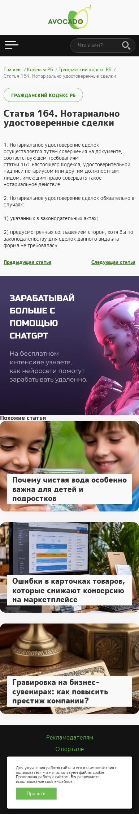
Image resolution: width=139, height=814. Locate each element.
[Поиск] (126, 46)
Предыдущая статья (27, 262)
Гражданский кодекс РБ (43, 95)
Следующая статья (113, 262)
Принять (36, 793)
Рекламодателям (69, 737)
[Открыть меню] (12, 45)
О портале (70, 749)
